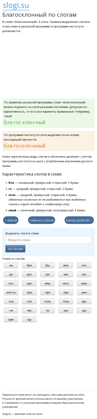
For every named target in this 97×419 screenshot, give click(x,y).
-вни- (66, 265)
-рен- (84, 292)
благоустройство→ (79, 220)
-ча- (11, 310)
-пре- (48, 292)
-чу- (47, 310)
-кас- (84, 274)
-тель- (66, 301)
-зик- (66, 274)
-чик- (29, 310)
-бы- (47, 265)
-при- (66, 292)
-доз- (29, 274)
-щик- (11, 319)
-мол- (65, 283)
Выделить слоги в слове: (22, 233)
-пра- (29, 292)
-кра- (29, 283)
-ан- (11, 265)
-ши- (66, 310)
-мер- (47, 283)
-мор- (84, 283)
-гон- (84, 265)
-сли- (29, 301)
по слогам (15, 249)
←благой (11, 220)
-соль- (48, 301)
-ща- (84, 310)
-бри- (29, 265)
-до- (11, 274)
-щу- (29, 319)
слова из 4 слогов (42, 220)
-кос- (11, 283)
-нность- (11, 292)
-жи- (47, 274)
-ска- (11, 301)
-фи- (84, 301)
